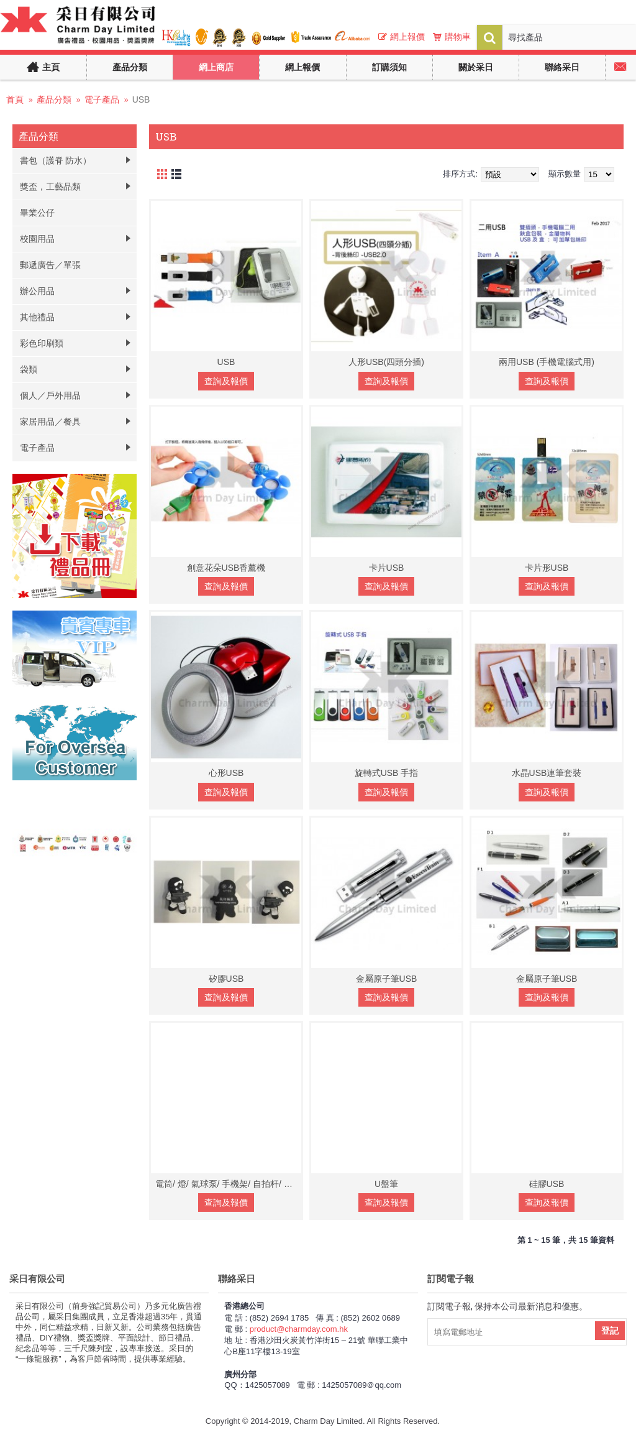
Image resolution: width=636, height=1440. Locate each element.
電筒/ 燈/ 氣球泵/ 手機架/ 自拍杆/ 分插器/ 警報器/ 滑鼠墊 (228, 1184)
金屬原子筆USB (386, 979)
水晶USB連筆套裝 (547, 773)
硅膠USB (547, 1184)
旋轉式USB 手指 (387, 773)
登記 (610, 1331)
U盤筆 (386, 1184)
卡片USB (386, 568)
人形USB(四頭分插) (386, 362)
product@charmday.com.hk (299, 1329)
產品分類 (54, 99)
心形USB (226, 773)
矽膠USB (226, 979)
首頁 (15, 99)
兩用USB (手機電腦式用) (546, 362)
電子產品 (101, 99)
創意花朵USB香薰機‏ (226, 568)
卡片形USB (547, 568)
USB (141, 99)
